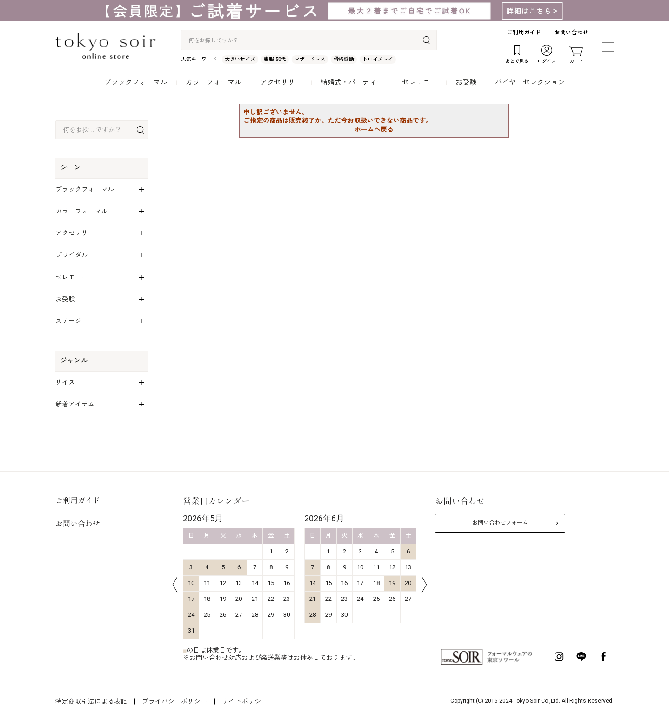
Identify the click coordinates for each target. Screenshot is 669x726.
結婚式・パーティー (352, 82)
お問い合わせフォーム (500, 523)
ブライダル (71, 255)
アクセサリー (281, 82)
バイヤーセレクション (530, 82)
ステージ (68, 321)
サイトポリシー (245, 701)
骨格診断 (344, 59)
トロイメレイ (377, 59)
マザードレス (309, 59)
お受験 (465, 82)
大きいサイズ (240, 59)
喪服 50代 (275, 59)
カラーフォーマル (213, 82)
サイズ (65, 382)
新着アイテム (74, 404)
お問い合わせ (571, 32)
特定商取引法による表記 (91, 701)
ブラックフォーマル (135, 82)
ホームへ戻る (374, 129)
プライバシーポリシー (174, 701)
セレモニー (419, 82)
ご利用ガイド (524, 32)
